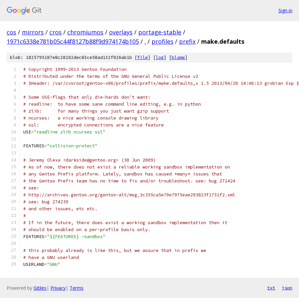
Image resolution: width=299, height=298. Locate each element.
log (160, 57)
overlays (121, 32)
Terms (77, 288)
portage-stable (159, 32)
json (287, 288)
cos (11, 32)
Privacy (58, 288)
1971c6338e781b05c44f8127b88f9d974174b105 (73, 41)
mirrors (33, 32)
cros (55, 32)
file (142, 57)
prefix (187, 41)
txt (271, 288)
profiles (162, 41)
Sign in (285, 10)
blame (178, 57)
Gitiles (39, 288)
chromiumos (85, 32)
